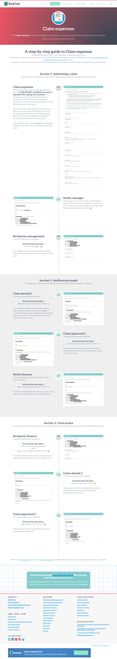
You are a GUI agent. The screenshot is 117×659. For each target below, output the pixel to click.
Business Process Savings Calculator (20, 622)
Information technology (51, 605)
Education (46, 628)
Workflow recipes (83, 615)
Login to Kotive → (14, 629)
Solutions (55, 4)
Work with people (83, 607)
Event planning (48, 618)
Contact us (101, 4)
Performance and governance (53, 602)
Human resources (49, 615)
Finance (45, 631)
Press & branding (14, 627)
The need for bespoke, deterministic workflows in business (93, 625)
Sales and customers (50, 610)
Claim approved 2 (46, 559)
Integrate (80, 610)
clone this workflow (62, 575)
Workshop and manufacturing (53, 600)
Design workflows (83, 602)
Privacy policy (105, 645)
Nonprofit (46, 626)
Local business (48, 620)
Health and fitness (49, 613)
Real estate (47, 623)
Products (42, 4)
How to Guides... (81, 4)
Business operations (50, 607)
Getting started (82, 600)
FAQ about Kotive (14, 624)
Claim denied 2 (25, 559)
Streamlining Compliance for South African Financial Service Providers (91, 629)
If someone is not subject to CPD (88, 632)
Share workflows (82, 613)
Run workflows (82, 605)
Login (111, 4)
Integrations (66, 4)
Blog (92, 4)
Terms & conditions (96, 645)
